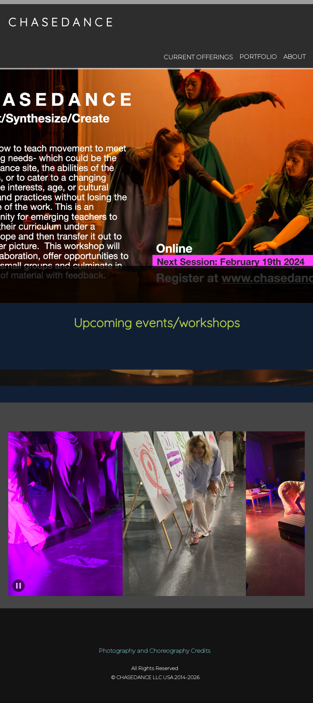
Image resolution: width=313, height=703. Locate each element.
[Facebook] (150, 423)
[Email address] (138, 423)
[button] (66, 513)
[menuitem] (198, 55)
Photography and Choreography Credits (154, 650)
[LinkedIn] (163, 423)
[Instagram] (175, 423)
